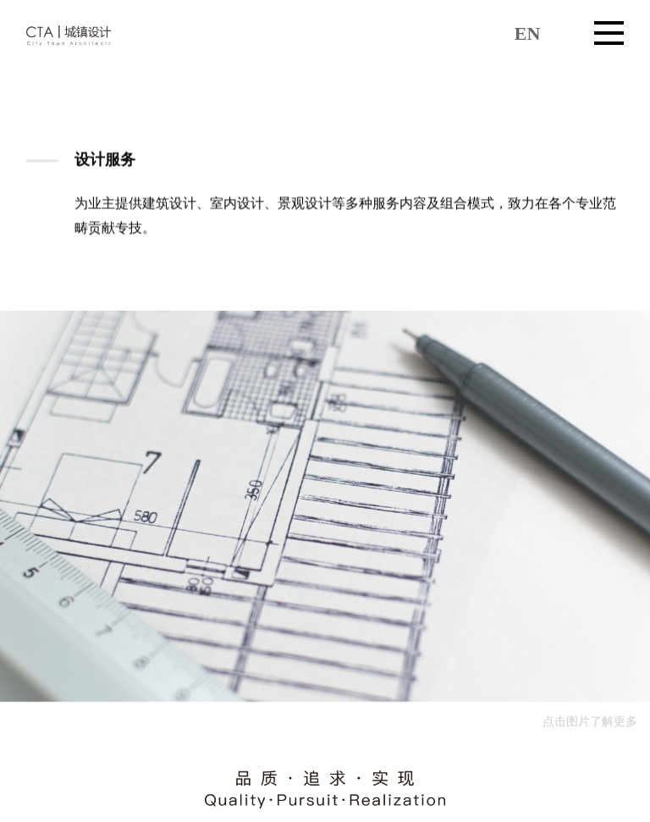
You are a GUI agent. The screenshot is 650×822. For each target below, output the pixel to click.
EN (528, 33)
